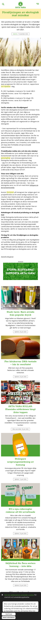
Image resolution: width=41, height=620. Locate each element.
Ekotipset (10, 192)
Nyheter (15, 34)
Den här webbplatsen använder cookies (19, 595)
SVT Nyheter (5, 86)
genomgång (5, 158)
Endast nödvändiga (9, 617)
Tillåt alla (8, 614)
